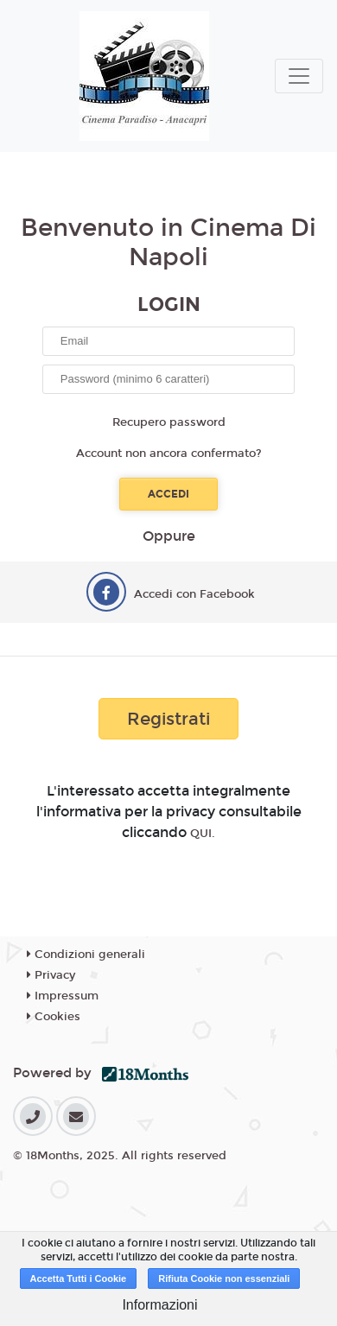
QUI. (202, 834)
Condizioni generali (86, 954)
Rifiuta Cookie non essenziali (223, 1278)
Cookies (53, 1017)
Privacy (51, 975)
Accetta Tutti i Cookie (78, 1278)
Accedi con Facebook (194, 594)
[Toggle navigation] (299, 76)
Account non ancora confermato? (169, 453)
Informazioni (159, 1304)
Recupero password (169, 422)
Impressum (63, 996)
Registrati (168, 718)
